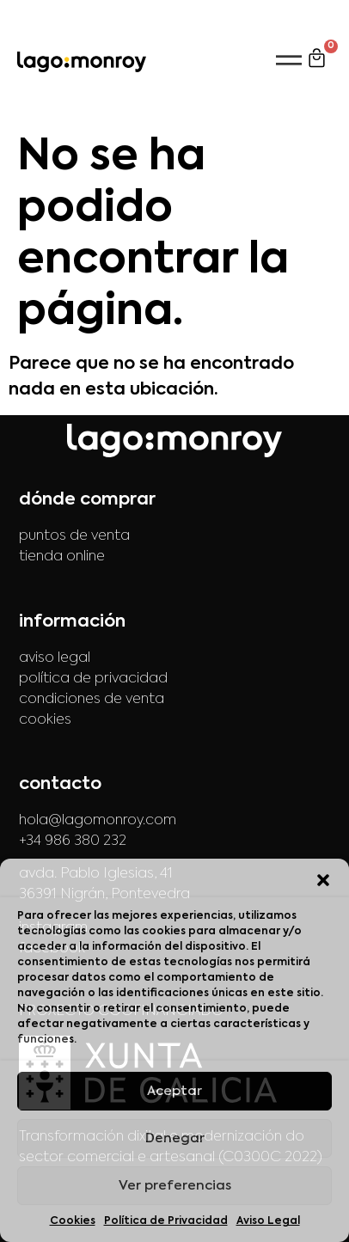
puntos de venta (74, 536)
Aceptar (174, 1091)
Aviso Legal (268, 1221)
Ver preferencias (175, 1185)
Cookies (72, 1221)
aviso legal (54, 658)
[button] (323, 880)
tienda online (62, 557)
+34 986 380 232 (72, 841)
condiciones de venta (91, 700)
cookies (45, 720)
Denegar (175, 1138)
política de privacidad (93, 679)
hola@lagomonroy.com (97, 821)
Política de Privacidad (166, 1221)
